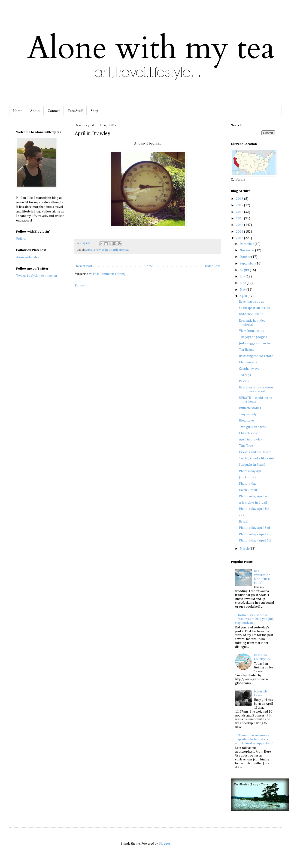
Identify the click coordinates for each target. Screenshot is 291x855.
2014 (240, 225)
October (245, 256)
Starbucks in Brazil (252, 464)
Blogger (164, 843)
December (247, 244)
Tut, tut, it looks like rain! (256, 458)
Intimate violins (250, 408)
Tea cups (245, 375)
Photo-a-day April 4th (254, 496)
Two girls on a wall (252, 427)
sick (242, 515)
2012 (240, 238)
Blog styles (246, 420)
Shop (94, 111)
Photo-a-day (247, 483)
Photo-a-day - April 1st (255, 540)
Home (17, 111)
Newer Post (84, 266)
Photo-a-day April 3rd (254, 527)
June (243, 283)
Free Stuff (75, 111)
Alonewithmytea (27, 257)
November (247, 250)
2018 (240, 198)
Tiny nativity (248, 414)
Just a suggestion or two (255, 343)
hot (107, 249)
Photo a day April (251, 471)
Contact (54, 111)
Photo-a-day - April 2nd (255, 534)
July (243, 276)
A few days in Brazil (253, 502)
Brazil (243, 521)
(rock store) (247, 477)
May (243, 289)
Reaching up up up (251, 301)
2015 (240, 218)
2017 (240, 205)
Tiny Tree (246, 445)
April (89, 249)
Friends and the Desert (255, 452)
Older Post (212, 266)
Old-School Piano (251, 314)
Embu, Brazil (248, 490)
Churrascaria (248, 362)
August (245, 270)
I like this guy (248, 433)
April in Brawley (250, 439)
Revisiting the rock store (256, 356)
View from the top (251, 330)
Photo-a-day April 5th (254, 509)
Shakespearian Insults (254, 308)
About (35, 111)
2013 (240, 231)
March (244, 548)
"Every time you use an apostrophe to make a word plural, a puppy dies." (254, 739)
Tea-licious (246, 349)
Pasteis (244, 381)
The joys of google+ (253, 337)
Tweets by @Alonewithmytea (36, 275)
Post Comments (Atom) (109, 274)
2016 (240, 212)
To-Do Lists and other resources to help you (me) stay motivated (255, 619)
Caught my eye (249, 368)
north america (120, 249)
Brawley (99, 249)
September (247, 263)
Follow (80, 285)
